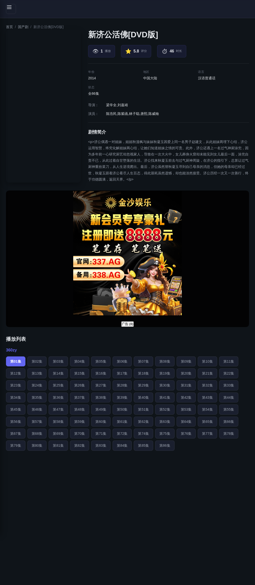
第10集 (207, 361)
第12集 (15, 373)
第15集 (79, 373)
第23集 (15, 385)
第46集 (37, 409)
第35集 (37, 397)
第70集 (79, 434)
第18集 (143, 373)
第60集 (100, 422)
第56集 (15, 422)
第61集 (122, 422)
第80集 (37, 445)
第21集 (207, 373)
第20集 (186, 373)
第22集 (228, 373)
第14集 (58, 373)
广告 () (127, 324)
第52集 (164, 409)
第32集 (207, 385)
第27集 (100, 385)
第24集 (37, 385)
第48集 (79, 409)
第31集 (186, 385)
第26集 (79, 385)
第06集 (122, 361)
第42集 (186, 397)
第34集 (15, 397)
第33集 (228, 385)
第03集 (58, 361)
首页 (9, 27)
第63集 (164, 422)
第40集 (143, 397)
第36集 (58, 397)
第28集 (122, 385)
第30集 (164, 385)
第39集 (122, 397)
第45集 (15, 409)
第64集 (186, 422)
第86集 (164, 445)
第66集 (228, 422)
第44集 (228, 397)
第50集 (122, 409)
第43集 (207, 397)
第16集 (100, 373)
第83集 (100, 445)
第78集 (228, 434)
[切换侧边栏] (11, 9)
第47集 (58, 409)
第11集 (228, 361)
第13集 (37, 373)
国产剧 (23, 27)
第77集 (207, 434)
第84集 (122, 445)
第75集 (164, 434)
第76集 (186, 434)
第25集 (58, 385)
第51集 (143, 409)
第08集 (164, 361)
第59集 (79, 422)
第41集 (164, 397)
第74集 (143, 434)
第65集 (207, 422)
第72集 (122, 434)
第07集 (143, 361)
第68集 (37, 434)
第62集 (143, 422)
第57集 (37, 422)
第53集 (186, 409)
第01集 (15, 361)
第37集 (79, 397)
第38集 (100, 397)
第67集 (15, 434)
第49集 (100, 409)
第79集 (15, 445)
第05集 (100, 361)
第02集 (37, 361)
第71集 (100, 434)
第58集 (58, 422)
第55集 (228, 409)
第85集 (143, 445)
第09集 (186, 361)
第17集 (122, 373)
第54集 (207, 409)
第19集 (164, 373)
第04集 (79, 361)
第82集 (79, 445)
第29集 (143, 385)
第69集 (58, 434)
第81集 (58, 445)
